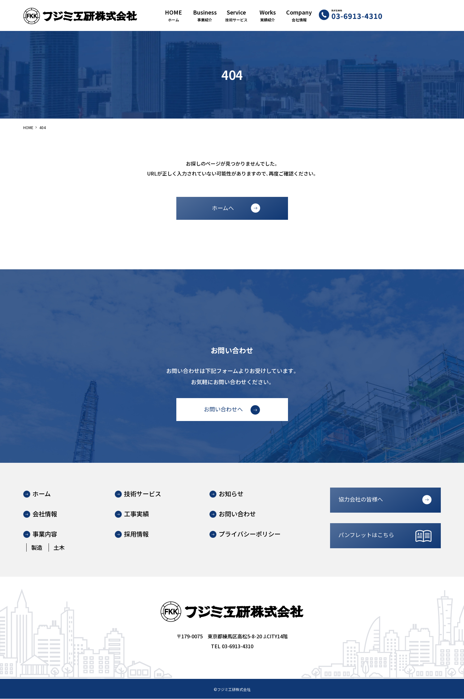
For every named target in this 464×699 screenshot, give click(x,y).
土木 (59, 548)
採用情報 (136, 534)
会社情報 (44, 514)
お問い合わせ (237, 514)
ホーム (41, 493)
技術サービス (142, 493)
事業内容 (44, 534)
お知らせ (231, 493)
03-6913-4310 (237, 646)
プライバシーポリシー (250, 534)
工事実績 (136, 514)
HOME (28, 127)
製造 (36, 548)
